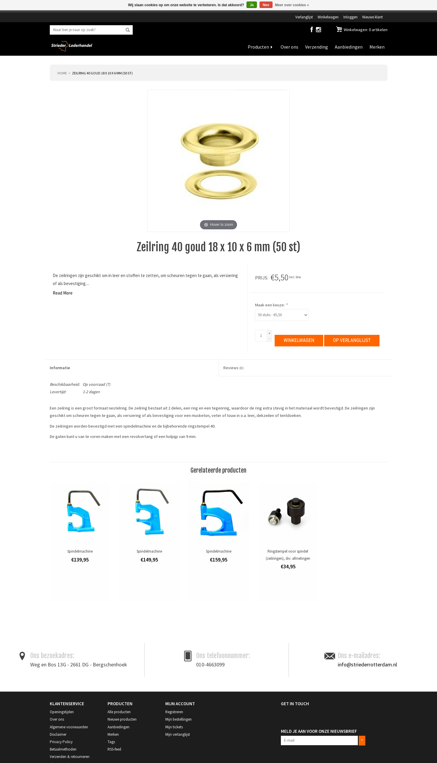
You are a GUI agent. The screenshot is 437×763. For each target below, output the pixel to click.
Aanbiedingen (349, 47)
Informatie (60, 367)
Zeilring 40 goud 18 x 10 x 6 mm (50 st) (102, 73)
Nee (266, 5)
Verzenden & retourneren (69, 756)
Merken (377, 47)
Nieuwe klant (372, 17)
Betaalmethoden (63, 749)
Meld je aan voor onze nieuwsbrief (319, 731)
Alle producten (119, 711)
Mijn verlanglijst (177, 734)
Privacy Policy (61, 741)
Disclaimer (58, 734)
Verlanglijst (304, 17)
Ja (252, 5)
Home (62, 73)
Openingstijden (62, 711)
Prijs (261, 278)
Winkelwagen (328, 17)
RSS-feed (114, 749)
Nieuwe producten (122, 719)
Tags (111, 741)
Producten (258, 47)
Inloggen (350, 17)
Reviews (233, 367)
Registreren (174, 711)
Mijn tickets (174, 727)
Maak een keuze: (271, 305)
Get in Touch (295, 703)
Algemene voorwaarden (69, 727)
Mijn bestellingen (178, 719)
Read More (63, 293)
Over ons (289, 47)
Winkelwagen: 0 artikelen (365, 29)
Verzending (316, 47)
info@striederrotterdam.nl (367, 664)
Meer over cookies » (292, 5)
